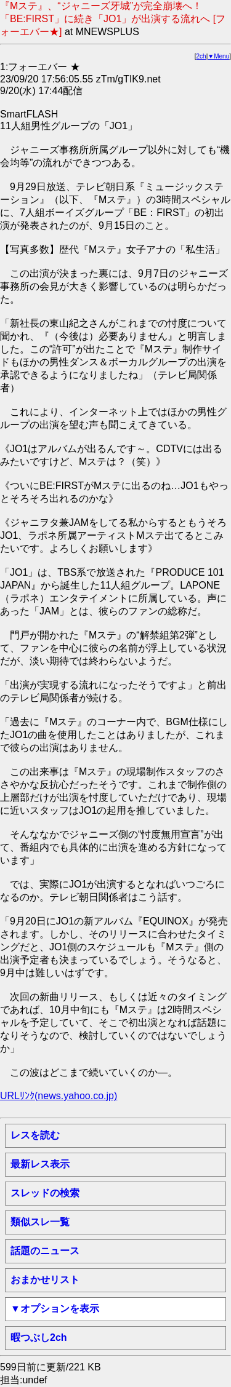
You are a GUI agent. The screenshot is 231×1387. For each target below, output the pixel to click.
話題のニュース (44, 1251)
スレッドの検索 (44, 1193)
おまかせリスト (44, 1279)
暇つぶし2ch (38, 1337)
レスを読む (35, 1135)
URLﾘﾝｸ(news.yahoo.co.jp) (58, 1096)
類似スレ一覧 (40, 1222)
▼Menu (218, 56)
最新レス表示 (40, 1164)
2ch (201, 56)
